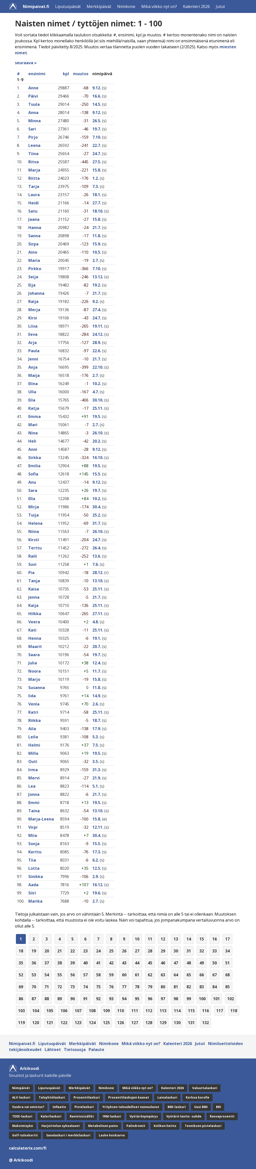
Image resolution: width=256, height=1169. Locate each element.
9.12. (96, 88)
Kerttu (34, 852)
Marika (35, 901)
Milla (33, 753)
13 (176, 939)
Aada (33, 884)
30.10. (97, 400)
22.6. (96, 350)
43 (124, 963)
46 (163, 963)
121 (49, 1022)
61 (137, 975)
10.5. (96, 252)
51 (227, 963)
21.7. (96, 227)
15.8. (96, 170)
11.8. (96, 235)
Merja (34, 309)
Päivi (33, 96)
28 (150, 951)
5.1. (95, 786)
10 (137, 939)
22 (72, 951)
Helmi (34, 745)
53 (34, 975)
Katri (33, 712)
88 (46, 998)
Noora (34, 671)
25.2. (96, 515)
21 (59, 951)
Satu (32, 211)
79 (150, 987)
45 (150, 963)
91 (85, 998)
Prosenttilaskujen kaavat (128, 1097)
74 (85, 987)
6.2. (95, 860)
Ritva (33, 162)
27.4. (96, 309)
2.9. (95, 876)
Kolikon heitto (165, 1126)
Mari (32, 424)
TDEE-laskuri (22, 1116)
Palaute (96, 1049)
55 (59, 975)
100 (202, 998)
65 (188, 975)
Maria (34, 260)
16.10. (97, 457)
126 (120, 1022)
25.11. (97, 408)
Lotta (33, 868)
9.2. (95, 301)
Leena (34, 145)
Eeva (32, 334)
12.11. (97, 827)
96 (150, 998)
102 (230, 998)
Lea (32, 786)
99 (188, 998)
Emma (34, 416)
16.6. (96, 96)
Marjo (34, 679)
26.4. (96, 548)
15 (201, 939)
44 (137, 963)
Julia (32, 663)
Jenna (33, 597)
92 (98, 998)
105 (49, 1010)
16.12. (97, 884)
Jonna (33, 794)
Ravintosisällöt (82, 1116)
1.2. (95, 178)
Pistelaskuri (84, 1107)
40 (85, 963)
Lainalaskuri (167, 1097)
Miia (32, 835)
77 (124, 987)
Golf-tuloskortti (25, 1135)
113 (163, 1010)
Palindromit (135, 1126)
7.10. (96, 137)
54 (46, 975)
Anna (33, 112)
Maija (34, 375)
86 (21, 998)
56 (72, 975)
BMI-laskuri (177, 1107)
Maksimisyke (22, 1126)
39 (72, 963)
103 (21, 1010)
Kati (32, 630)
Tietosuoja (75, 1049)
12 (163, 939)
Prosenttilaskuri (86, 1097)
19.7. (96, 129)
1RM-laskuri (111, 1116)
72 (59, 987)
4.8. (95, 622)
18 (21, 951)
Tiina (33, 153)
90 (72, 998)
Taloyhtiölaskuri (52, 1097)
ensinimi (36, 73)
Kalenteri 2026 (196, 6)
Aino (32, 252)
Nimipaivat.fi (36, 6)
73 (72, 987)
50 (214, 963)
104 (35, 1010)
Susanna (36, 687)
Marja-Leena (41, 819)
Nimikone (126, 6)
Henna (34, 638)
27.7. (96, 203)
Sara (32, 490)
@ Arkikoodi (21, 1160)
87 (34, 998)
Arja (32, 342)
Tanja (34, 581)
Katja (33, 408)
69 (21, 987)
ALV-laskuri (21, 1097)
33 (214, 951)
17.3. (96, 852)
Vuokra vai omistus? (28, 1107)
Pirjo (33, 137)
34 (227, 951)
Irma (33, 769)
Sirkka (34, 457)
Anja (32, 367)
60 (124, 975)
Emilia (34, 465)
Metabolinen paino (103, 1126)
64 (176, 975)
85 (227, 987)
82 (188, 987)
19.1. (96, 638)
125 (106, 1022)
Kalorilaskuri (51, 1116)
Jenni (33, 359)
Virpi (32, 827)
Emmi (33, 802)
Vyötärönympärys (144, 1116)
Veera (34, 622)
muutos (80, 73)
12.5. (96, 868)
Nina (33, 433)
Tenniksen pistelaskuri (203, 1126)
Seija (33, 277)
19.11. (97, 326)
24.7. (96, 153)
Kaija (33, 605)
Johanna (36, 293)
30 (176, 951)
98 (176, 998)
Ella (31, 498)
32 (201, 951)
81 (176, 987)
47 (176, 963)
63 (163, 975)
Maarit (35, 646)
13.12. (97, 277)
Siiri (32, 893)
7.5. (95, 745)
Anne (33, 88)
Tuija (33, 515)
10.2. (96, 383)
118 (233, 1010)
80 (163, 987)
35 (21, 963)
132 (205, 1022)
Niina (33, 531)
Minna (34, 120)
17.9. (96, 728)
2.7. (95, 260)
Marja (34, 170)
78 (137, 987)
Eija (32, 285)
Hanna (34, 227)
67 (214, 975)
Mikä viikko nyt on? (159, 6)
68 (227, 975)
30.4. (96, 507)
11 (150, 939)
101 (216, 998)
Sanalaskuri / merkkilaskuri (68, 1135)
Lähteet (53, 1049)
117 (219, 1010)
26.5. (96, 120)
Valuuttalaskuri (204, 1088)
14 (188, 939)
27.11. (97, 613)
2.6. (95, 704)
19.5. (96, 416)
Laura (34, 194)
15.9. (96, 244)
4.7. (95, 392)
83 (201, 987)
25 (111, 951)
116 (205, 1010)
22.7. (96, 145)
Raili (32, 556)
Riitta (34, 178)
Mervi (34, 778)
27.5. (96, 162)
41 (98, 963)
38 (59, 963)
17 (227, 939)
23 (85, 951)
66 (201, 975)
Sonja (33, 843)
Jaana (33, 219)
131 (191, 1022)
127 (134, 1022)
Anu (32, 482)
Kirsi (32, 318)
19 (34, 951)
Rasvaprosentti (222, 1116)
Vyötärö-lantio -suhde (183, 1116)
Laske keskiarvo (112, 1135)
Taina (34, 811)
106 (64, 1010)
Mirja (33, 507)
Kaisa (33, 589)
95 (137, 998)
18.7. (96, 720)
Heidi (33, 203)
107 (78, 1010)
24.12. (97, 334)
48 (188, 963)
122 (64, 1022)
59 (111, 975)
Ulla (32, 392)
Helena (35, 523)
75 (98, 987)
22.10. (97, 367)
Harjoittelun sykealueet (60, 1126)
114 (177, 1010)
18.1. (96, 194)
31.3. (96, 769)
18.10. (97, 211)
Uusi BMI (201, 1107)
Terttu (35, 548)
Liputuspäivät (68, 6)
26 (124, 951)
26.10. (97, 433)
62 (150, 975)
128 (149, 1022)
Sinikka (35, 876)
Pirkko (34, 268)
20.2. (96, 441)
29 (163, 951)
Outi (32, 761)
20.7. (96, 646)
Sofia (33, 474)
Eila (31, 400)
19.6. (96, 893)
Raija (33, 301)
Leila (33, 737)
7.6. (95, 564)
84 (214, 987)
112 (149, 1010)
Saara (34, 654)
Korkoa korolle (197, 1097)
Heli (32, 441)
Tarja (33, 186)
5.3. (95, 737)
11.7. (96, 671)
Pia (31, 572)
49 (201, 963)
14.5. (96, 104)
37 (46, 963)
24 (98, 951)
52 (21, 975)
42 (111, 963)
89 (59, 998)
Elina (33, 383)
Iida (32, 696)
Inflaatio (59, 1107)
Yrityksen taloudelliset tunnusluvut (130, 1107)
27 (137, 951)
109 (106, 1010)
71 (46, 987)
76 (111, 987)
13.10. (97, 581)
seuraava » (26, 62)
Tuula (34, 104)
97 (163, 998)
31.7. (96, 523)
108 (92, 1010)
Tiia (32, 860)
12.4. (96, 663)
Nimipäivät (21, 1088)
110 (120, 1010)
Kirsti (33, 539)
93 (111, 998)
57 (85, 975)
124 (92, 1022)
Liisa (32, 326)
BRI (218, 1107)
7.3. (95, 186)
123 (78, 1022)
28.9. (96, 342)
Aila (32, 728)
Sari (32, 129)
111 (134, 1010)
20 (46, 951)
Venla (33, 704)
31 (188, 951)
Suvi (32, 564)
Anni (32, 449)
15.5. (96, 474)
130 (177, 1022)
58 (98, 975)
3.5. (95, 761)
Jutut (220, 6)
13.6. (96, 556)
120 (35, 1022)
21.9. (96, 778)
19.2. (96, 285)
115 (191, 1010)
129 (163, 1022)
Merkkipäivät (99, 6)
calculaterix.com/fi (27, 1148)
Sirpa (33, 244)
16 (214, 939)
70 (34, 987)
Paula (33, 350)
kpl (66, 73)
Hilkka (34, 613)
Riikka (34, 720)
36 (34, 963)
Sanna (34, 235)
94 (124, 998)
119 (21, 1022)
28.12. (97, 572)
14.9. (96, 696)
